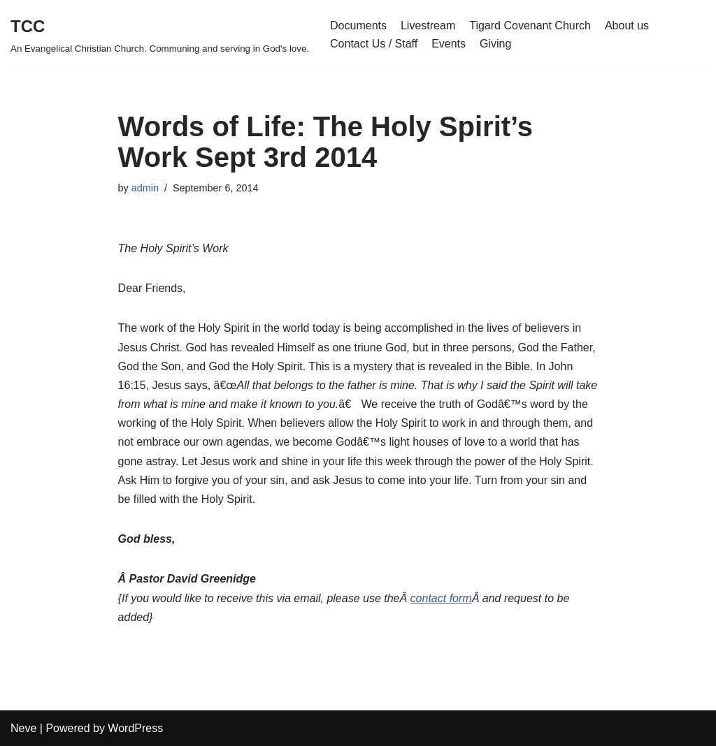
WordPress (135, 728)
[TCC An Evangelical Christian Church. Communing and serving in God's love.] (159, 35)
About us (627, 25)
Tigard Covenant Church (530, 25)
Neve (23, 728)
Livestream (428, 25)
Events (448, 44)
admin (145, 187)
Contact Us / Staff (373, 44)
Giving (495, 44)
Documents (358, 25)
